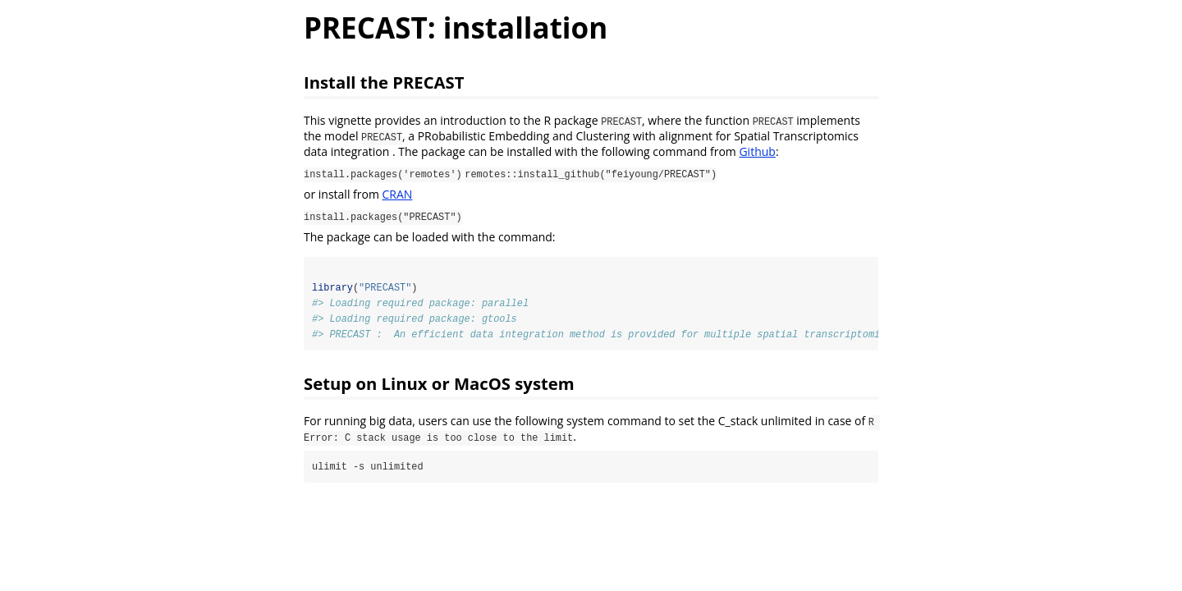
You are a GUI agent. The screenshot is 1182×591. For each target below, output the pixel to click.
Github (757, 151)
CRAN (398, 194)
